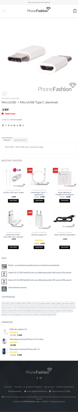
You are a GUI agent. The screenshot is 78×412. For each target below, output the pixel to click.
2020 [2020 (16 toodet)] (28, 303)
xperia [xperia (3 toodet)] (50, 314)
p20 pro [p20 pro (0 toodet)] (69, 311)
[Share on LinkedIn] (20, 126)
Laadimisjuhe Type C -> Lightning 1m (38, 194)
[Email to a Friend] (12, 126)
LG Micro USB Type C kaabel (13, 192)
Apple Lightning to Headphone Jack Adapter (64, 194)
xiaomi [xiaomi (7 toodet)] (44, 314)
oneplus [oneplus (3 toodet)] (58, 311)
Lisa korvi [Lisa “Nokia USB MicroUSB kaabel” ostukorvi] (64, 247)
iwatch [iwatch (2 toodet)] (20, 311)
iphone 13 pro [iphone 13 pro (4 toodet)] (70, 307)
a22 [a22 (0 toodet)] (37, 303)
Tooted (18, 387)
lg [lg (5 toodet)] (34, 311)
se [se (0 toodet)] (21, 314)
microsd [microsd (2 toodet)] (45, 311)
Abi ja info (49, 387)
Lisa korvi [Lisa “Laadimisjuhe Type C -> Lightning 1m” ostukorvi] (39, 201)
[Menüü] (4, 11)
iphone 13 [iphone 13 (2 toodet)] (35, 307)
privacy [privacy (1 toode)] (4, 314)
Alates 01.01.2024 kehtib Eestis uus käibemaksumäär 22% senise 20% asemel (39, 280)
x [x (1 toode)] (39, 314)
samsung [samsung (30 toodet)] (15, 314)
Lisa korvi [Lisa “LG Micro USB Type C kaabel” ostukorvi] (13, 201)
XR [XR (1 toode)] (54, 314)
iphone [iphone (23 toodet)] (28, 307)
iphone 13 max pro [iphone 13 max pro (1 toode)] (47, 307)
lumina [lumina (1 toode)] (39, 311)
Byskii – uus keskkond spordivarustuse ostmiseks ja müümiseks (34, 265)
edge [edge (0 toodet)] (53, 303)
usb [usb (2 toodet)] (36, 314)
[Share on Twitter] (9, 126)
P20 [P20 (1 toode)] (64, 311)
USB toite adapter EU (39, 235)
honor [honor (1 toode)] (4, 307)
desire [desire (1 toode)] (48, 303)
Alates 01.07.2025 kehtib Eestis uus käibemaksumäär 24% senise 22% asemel (39, 273)
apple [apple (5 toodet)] (42, 303)
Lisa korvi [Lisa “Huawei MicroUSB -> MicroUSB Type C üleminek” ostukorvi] (13, 247)
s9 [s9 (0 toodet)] (9, 314)
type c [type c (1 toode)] (31, 314)
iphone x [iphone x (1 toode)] (5, 311)
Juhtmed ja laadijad (10, 98)
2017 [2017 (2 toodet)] (13, 303)
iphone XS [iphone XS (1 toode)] (13, 311)
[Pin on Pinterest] (14, 126)
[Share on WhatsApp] (3, 126)
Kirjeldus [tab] (7, 140)
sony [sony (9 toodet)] (25, 314)
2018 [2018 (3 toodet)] (18, 303)
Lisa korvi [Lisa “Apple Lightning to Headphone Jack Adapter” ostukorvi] (64, 201)
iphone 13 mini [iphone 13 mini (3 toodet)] (59, 307)
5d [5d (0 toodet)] (3, 303)
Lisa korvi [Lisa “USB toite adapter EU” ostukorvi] (39, 247)
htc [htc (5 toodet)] (16, 307)
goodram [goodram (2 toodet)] (66, 303)
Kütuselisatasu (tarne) (17, 288)
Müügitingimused (65, 387)
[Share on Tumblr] (23, 126)
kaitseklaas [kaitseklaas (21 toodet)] (28, 311)
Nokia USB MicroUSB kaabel (64, 235)
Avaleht (8, 387)
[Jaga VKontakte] (17, 126)
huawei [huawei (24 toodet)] (21, 307)
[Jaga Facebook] (6, 126)
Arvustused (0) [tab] (21, 140)
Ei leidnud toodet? (32, 387)
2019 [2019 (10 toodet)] (23, 303)
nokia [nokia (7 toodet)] (52, 311)
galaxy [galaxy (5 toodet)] (59, 303)
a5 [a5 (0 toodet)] (33, 303)
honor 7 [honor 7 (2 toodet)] (10, 307)
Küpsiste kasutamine (57, 402)
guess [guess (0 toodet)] (72, 303)
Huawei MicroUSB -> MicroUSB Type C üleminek (13, 236)
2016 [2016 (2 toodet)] (7, 303)
